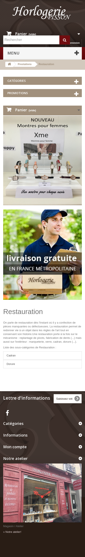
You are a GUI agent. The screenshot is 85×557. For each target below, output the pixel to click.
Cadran (11, 355)
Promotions (17, 93)
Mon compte (15, 446)
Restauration (23, 311)
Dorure (11, 364)
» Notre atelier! (12, 531)
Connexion (74, 43)
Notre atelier (15, 458)
